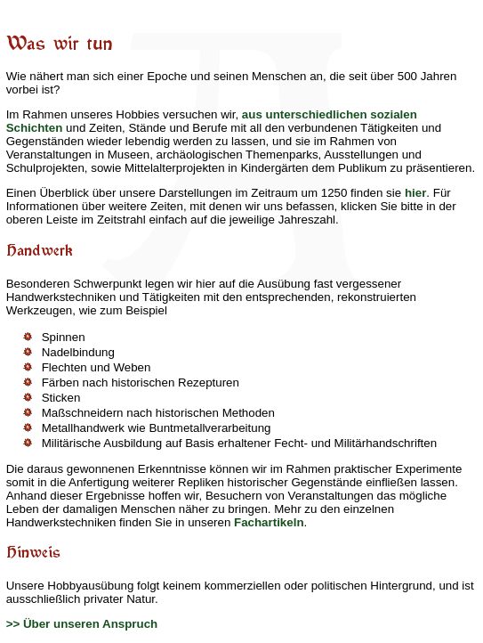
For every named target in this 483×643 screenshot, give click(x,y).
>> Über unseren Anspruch (82, 624)
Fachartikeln (269, 522)
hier (415, 192)
